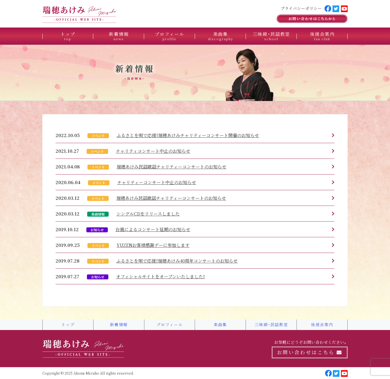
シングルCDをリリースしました (148, 213)
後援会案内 (322, 36)
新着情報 (119, 36)
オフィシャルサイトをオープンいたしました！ (160, 276)
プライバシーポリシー (301, 8)
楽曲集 (220, 36)
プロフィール (169, 36)
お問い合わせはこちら (309, 352)
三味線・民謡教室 (271, 36)
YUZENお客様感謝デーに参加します (153, 245)
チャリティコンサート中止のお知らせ (153, 151)
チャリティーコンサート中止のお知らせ (156, 182)
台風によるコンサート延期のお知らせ (153, 229)
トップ (68, 36)
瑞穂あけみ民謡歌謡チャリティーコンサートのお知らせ (171, 166)
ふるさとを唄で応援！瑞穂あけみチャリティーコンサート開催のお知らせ (188, 135)
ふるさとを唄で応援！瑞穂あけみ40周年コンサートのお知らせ (177, 260)
